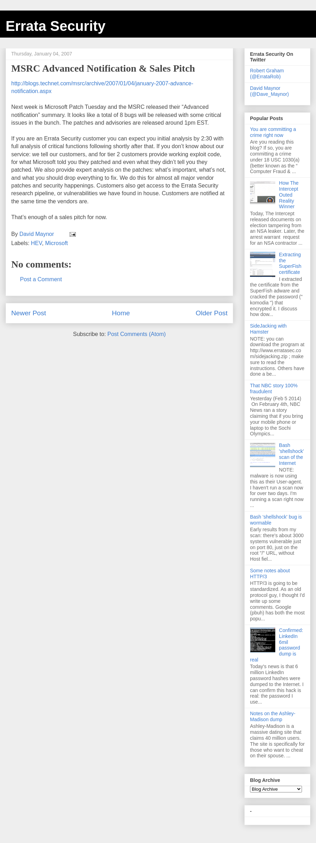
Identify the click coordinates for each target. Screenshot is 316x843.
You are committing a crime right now (273, 132)
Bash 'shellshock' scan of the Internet (291, 454)
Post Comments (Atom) (136, 334)
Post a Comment (41, 279)
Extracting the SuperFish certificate (290, 263)
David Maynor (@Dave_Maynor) (269, 91)
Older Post (212, 313)
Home (121, 313)
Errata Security (56, 26)
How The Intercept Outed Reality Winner (289, 194)
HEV (36, 243)
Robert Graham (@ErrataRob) (267, 73)
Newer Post (28, 313)
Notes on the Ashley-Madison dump (272, 716)
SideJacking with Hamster (268, 329)
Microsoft (56, 243)
